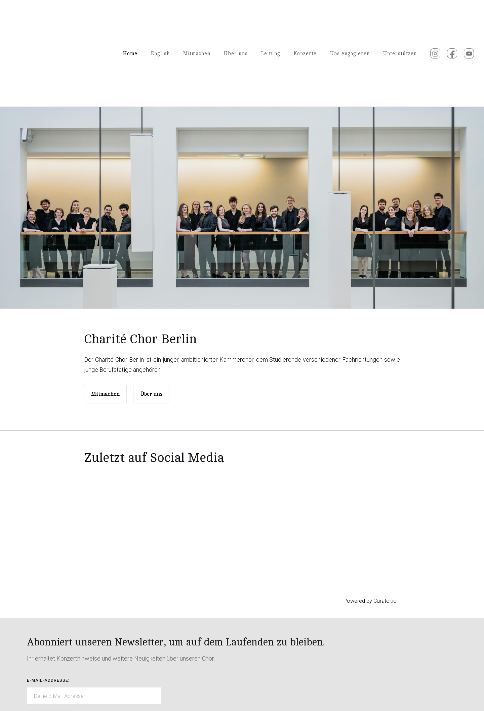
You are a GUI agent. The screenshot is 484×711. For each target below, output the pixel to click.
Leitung (270, 53)
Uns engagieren (350, 53)
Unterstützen (400, 53)
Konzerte (305, 53)
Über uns (236, 53)
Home (130, 53)
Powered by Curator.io (370, 601)
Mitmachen (196, 53)
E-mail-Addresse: (48, 680)
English (160, 53)
